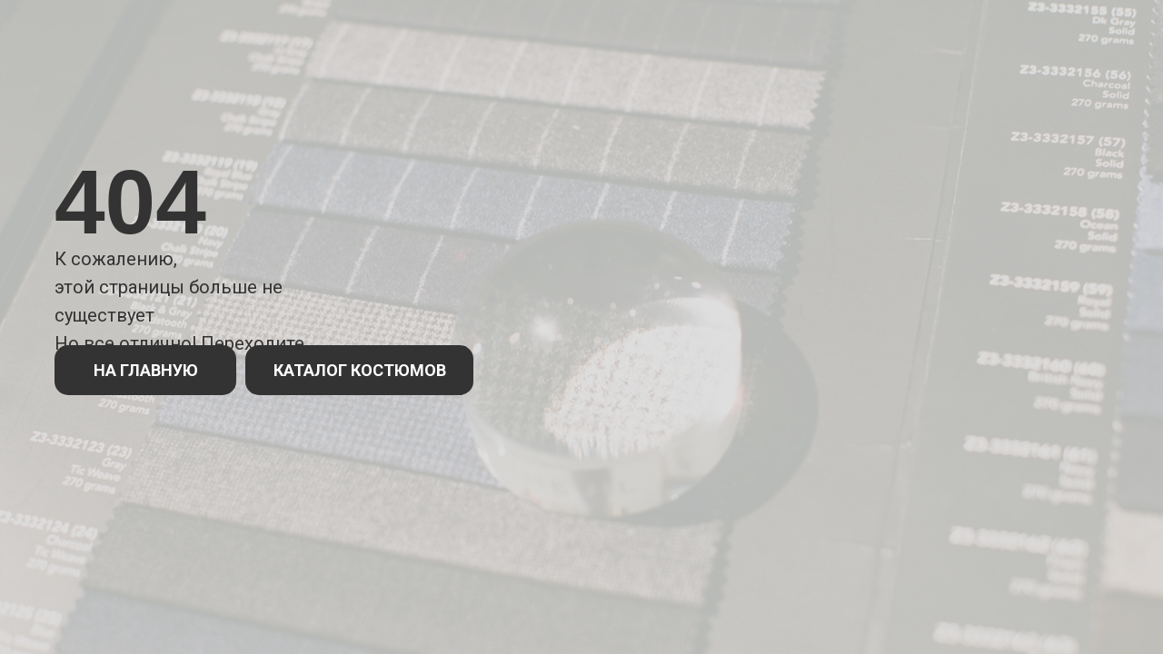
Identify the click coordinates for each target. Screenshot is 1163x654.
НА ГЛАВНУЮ (146, 370)
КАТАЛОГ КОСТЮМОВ (359, 370)
